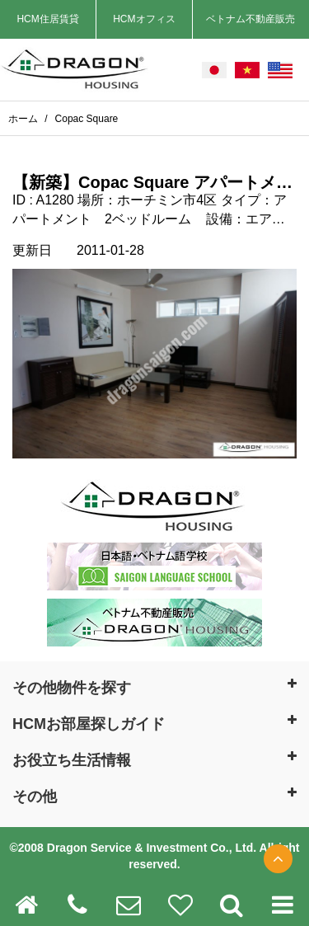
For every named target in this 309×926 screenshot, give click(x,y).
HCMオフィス (144, 19)
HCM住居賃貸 (47, 19)
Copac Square (87, 119)
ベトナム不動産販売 (250, 19)
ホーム (24, 119)
